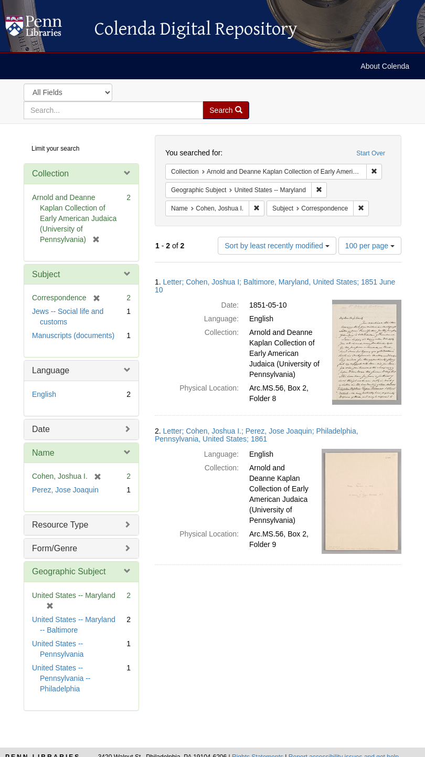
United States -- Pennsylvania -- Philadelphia (61, 678)
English (44, 394)
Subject (46, 274)
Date (41, 429)
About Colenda (384, 66)
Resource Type (60, 524)
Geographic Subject (69, 571)
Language (50, 370)
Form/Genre (54, 548)
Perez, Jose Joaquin (65, 490)
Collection (50, 173)
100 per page (370, 245)
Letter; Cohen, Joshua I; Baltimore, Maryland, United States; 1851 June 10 (275, 286)
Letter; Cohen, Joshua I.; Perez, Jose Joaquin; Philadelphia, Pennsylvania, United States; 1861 (256, 435)
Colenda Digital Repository (44, 29)
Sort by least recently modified (277, 245)
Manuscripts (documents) (73, 335)
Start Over (370, 153)
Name (43, 452)
